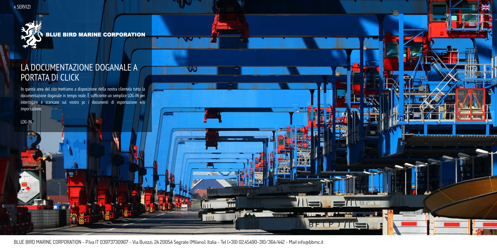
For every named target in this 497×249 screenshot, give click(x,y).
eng (485, 7)
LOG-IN (26, 122)
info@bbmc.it (311, 242)
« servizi (22, 6)
